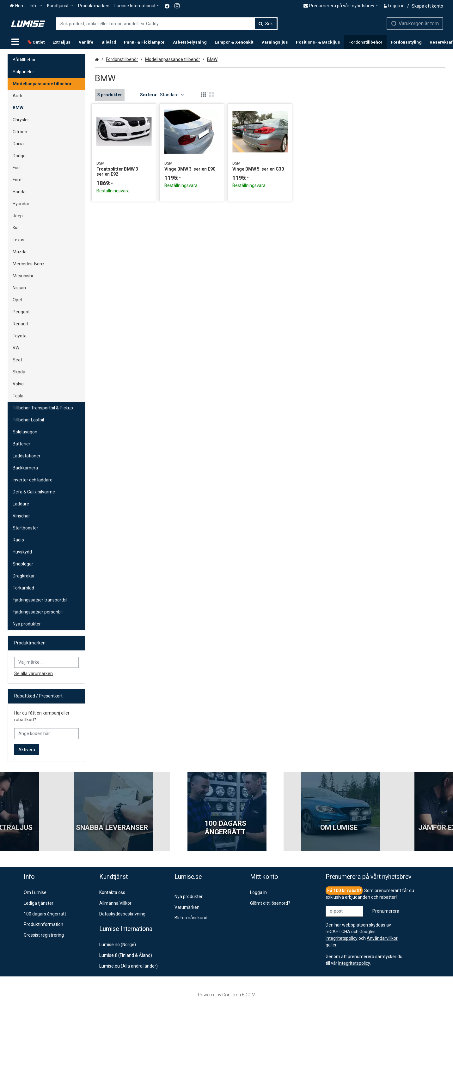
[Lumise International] (137, 6)
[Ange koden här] (46, 733)
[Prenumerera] (385, 911)
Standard (172, 94)
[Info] (36, 6)
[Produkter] (15, 42)
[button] (354, 963)
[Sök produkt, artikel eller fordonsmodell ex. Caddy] (167, 23)
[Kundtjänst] (60, 6)
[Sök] (266, 23)
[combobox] (167, 23)
